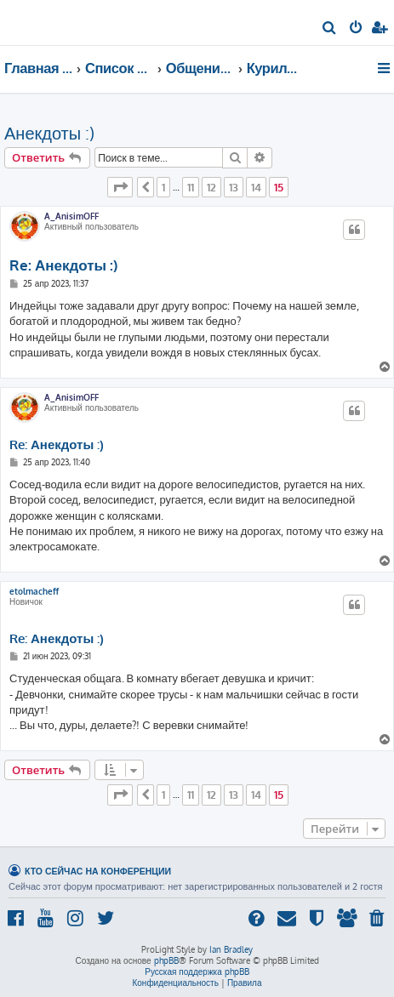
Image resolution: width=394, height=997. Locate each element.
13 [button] (233, 187)
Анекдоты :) (49, 133)
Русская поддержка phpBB (197, 971)
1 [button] (163, 187)
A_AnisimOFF (71, 216)
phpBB (166, 960)
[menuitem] (330, 29)
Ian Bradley (231, 949)
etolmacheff (34, 591)
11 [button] (190, 187)
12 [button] (211, 187)
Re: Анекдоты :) (63, 265)
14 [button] (256, 187)
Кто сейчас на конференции (98, 870)
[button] (120, 187)
